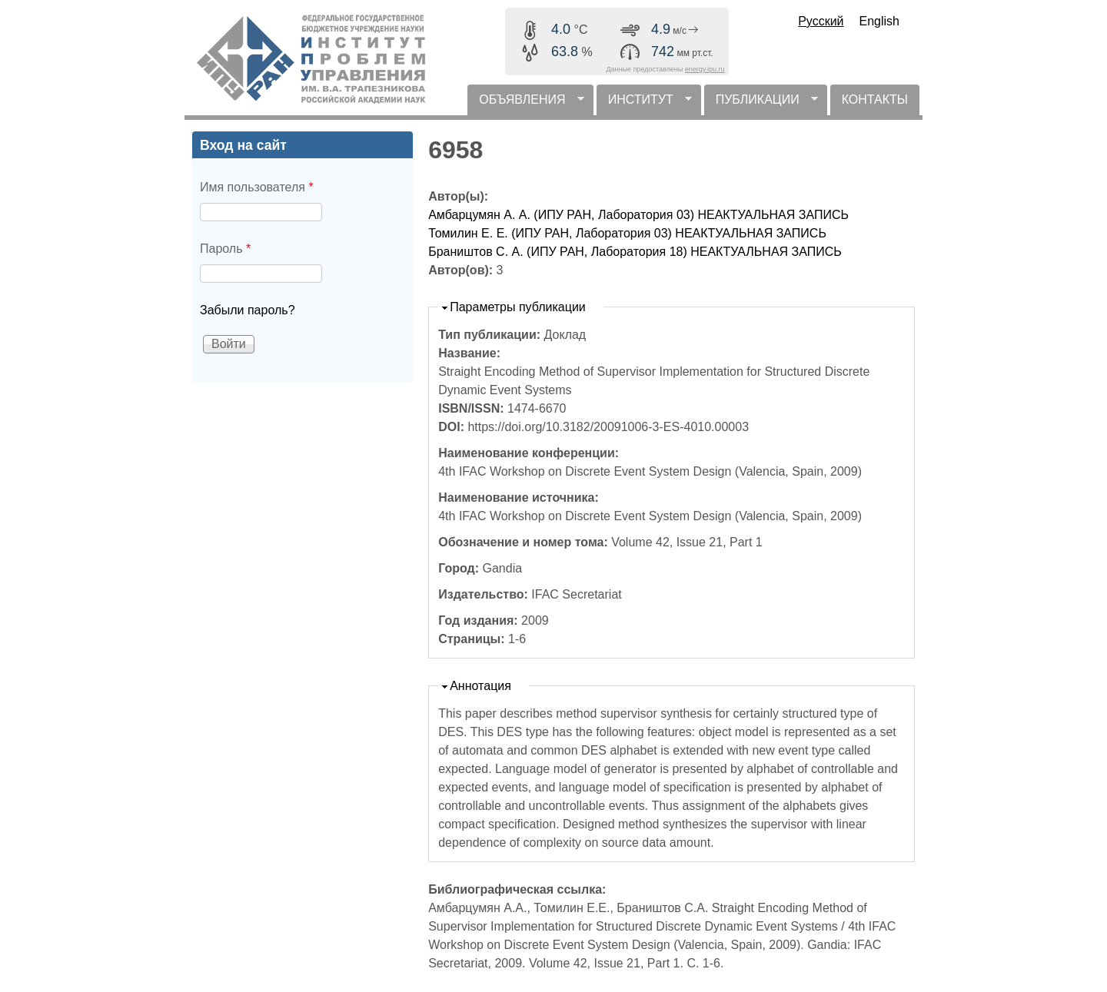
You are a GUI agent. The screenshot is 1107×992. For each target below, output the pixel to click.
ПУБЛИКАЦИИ (761, 104)
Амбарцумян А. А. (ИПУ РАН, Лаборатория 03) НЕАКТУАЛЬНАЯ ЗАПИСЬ (638, 214)
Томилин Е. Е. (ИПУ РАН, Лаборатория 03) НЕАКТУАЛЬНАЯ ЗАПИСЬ (627, 233)
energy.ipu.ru (705, 69)
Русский (820, 21)
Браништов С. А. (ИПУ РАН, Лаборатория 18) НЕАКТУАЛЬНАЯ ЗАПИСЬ (635, 251)
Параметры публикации (518, 307)
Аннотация (480, 685)
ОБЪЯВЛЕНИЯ (525, 104)
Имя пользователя (257, 187)
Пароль (225, 248)
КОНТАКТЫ (875, 99)
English (879, 21)
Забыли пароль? (247, 310)
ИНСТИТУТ (644, 104)
